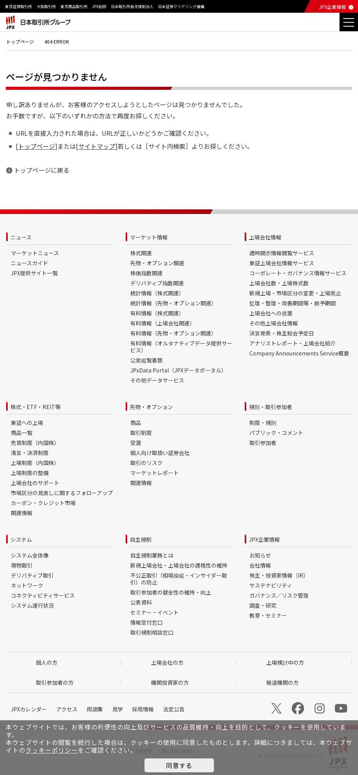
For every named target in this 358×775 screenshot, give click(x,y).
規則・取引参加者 (270, 407)
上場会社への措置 (270, 313)
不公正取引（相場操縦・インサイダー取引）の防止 (178, 578)
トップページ (20, 41)
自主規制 (140, 539)
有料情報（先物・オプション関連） (173, 333)
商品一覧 (21, 432)
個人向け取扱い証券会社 (160, 453)
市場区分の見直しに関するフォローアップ (62, 493)
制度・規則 (262, 422)
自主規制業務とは (151, 555)
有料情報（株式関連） (157, 313)
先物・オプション (151, 407)
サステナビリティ (270, 585)
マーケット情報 (149, 237)
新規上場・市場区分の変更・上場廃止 (295, 293)
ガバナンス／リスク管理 (279, 595)
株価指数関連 (146, 273)
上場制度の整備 (30, 473)
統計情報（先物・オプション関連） (173, 303)
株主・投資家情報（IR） (279, 575)
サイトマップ (96, 146)
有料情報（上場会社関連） (162, 323)
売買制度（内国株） (35, 442)
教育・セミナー (268, 615)
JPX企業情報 (332, 6)
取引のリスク (146, 463)
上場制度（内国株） (35, 463)
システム (21, 539)
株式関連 (141, 253)
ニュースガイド (29, 263)
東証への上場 (27, 422)
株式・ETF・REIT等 (35, 407)
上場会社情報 (265, 237)
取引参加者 (262, 442)
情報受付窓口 (146, 622)
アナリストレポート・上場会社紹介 (292, 343)
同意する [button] (179, 765)
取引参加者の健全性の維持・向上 (170, 592)
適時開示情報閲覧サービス (281, 253)
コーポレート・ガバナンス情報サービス (297, 273)
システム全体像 (30, 555)
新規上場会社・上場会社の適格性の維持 (178, 565)
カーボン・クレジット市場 (43, 503)
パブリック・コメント (276, 432)
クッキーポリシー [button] (51, 750)
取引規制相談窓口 (151, 632)
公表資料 (141, 602)
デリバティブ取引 (32, 575)
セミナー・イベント (154, 612)
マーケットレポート (154, 473)
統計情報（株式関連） (157, 293)
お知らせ (260, 555)
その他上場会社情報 (273, 323)
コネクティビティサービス (43, 595)
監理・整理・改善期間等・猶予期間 (292, 303)
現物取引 (21, 565)
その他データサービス (157, 380)
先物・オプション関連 (157, 263)
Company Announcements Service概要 (299, 353)
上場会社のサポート (35, 483)
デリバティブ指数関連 (157, 283)
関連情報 (21, 513)
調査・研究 (262, 605)
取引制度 (141, 432)
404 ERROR (56, 41)
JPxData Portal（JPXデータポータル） (178, 370)
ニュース (21, 237)
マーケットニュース (35, 253)
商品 (135, 422)
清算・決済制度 (30, 453)
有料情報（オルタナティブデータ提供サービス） (181, 346)
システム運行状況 (32, 605)
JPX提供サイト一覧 (34, 273)
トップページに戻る (41, 170)
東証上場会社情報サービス (281, 263)
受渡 (135, 442)
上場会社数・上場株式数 (279, 283)
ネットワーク (27, 585)
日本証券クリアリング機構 (181, 6)
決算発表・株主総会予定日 (281, 333)
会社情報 (260, 565)
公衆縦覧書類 (146, 360)
